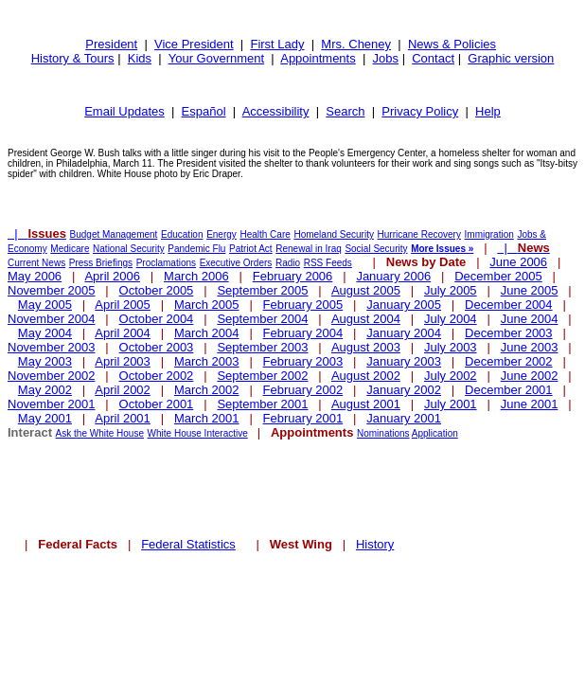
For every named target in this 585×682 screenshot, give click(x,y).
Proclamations (166, 263)
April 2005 (123, 304)
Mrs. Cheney (356, 44)
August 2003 (365, 347)
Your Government (216, 58)
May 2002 (45, 390)
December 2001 (509, 390)
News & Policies (452, 44)
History (375, 544)
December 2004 (509, 304)
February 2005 (303, 304)
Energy (221, 234)
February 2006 (293, 276)
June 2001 (529, 404)
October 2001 (156, 404)
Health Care (264, 234)
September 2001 (262, 404)
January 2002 (403, 390)
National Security (129, 248)
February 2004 (303, 333)
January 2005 (403, 304)
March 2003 (206, 361)
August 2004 (365, 319)
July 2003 (450, 347)
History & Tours (73, 58)
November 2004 (52, 319)
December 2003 (509, 333)
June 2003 (529, 347)
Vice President (194, 44)
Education (182, 234)
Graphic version (511, 58)
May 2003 (45, 361)
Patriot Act (251, 248)
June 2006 (518, 262)
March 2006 (196, 276)
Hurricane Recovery (419, 234)
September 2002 (262, 375)
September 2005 (262, 290)
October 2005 (156, 290)
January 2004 (403, 333)
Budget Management (114, 234)
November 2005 (52, 290)
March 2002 (206, 390)
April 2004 (123, 333)
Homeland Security (333, 234)
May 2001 (45, 418)
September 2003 (262, 347)
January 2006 (393, 276)
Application (435, 433)
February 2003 (303, 361)
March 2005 (206, 304)
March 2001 (206, 418)
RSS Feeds (328, 263)
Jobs (386, 58)
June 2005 (529, 290)
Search (345, 111)
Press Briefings (101, 263)
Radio (287, 263)
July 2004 (450, 319)
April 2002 (123, 390)
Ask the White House (100, 433)
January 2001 (403, 418)
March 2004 (206, 333)
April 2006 (112, 276)
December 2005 (498, 276)
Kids (139, 58)
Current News (36, 263)
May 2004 (45, 333)
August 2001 (365, 404)
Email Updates (124, 111)
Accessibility (276, 111)
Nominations (383, 433)
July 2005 (450, 290)
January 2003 (403, 361)
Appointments (318, 58)
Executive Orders (236, 263)
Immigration (489, 234)
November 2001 (52, 404)
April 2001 (123, 418)
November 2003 (52, 347)
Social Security (376, 248)
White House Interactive (198, 433)
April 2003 (123, 361)
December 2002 (509, 361)
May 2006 (35, 276)
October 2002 (156, 375)
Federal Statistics (188, 544)
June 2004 (529, 319)
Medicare (69, 248)
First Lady (277, 44)
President (111, 44)
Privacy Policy (419, 111)
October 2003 (156, 347)
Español (204, 111)
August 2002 (365, 375)
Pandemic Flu (196, 248)
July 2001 (450, 404)
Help (488, 111)
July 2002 (450, 375)
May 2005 (45, 304)
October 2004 (156, 319)
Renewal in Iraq (308, 248)
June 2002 (529, 375)
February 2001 (303, 418)
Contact (433, 58)
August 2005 (365, 290)
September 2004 (262, 319)
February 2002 (303, 390)
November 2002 (52, 375)
